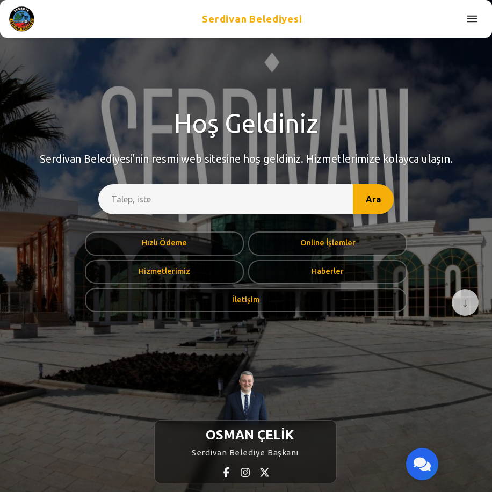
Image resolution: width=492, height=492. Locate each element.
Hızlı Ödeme (164, 242)
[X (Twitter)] (265, 472)
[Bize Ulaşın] (422, 464)
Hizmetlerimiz (164, 271)
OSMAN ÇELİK (250, 435)
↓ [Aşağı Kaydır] (465, 302)
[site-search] (225, 199)
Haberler (328, 271)
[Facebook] (227, 472)
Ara (373, 199)
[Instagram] (246, 472)
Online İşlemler (328, 242)
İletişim (246, 299)
